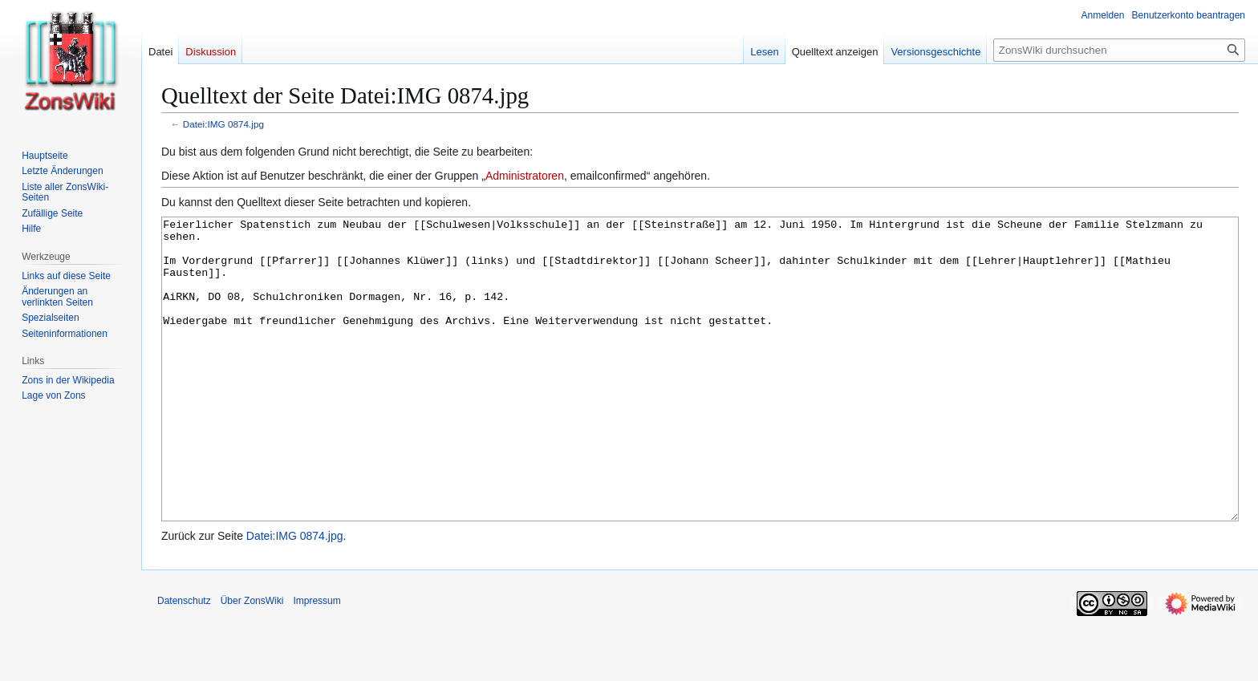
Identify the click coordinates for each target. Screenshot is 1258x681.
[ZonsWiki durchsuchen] (1119, 50)
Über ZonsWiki (252, 661)
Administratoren (524, 175)
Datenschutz (184, 661)
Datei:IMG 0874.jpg (223, 124)
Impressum (316, 661)
